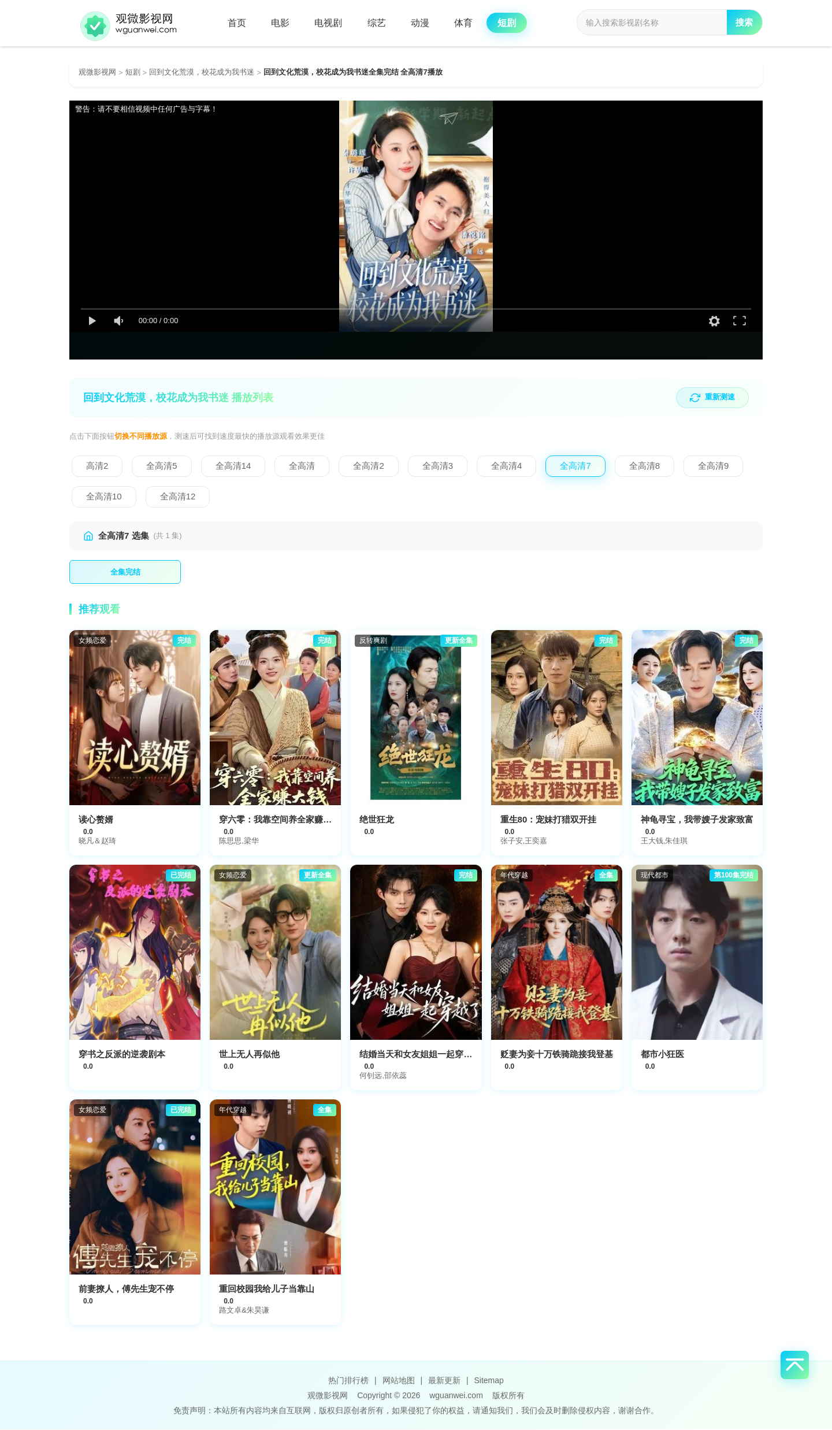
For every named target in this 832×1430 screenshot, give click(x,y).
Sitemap (488, 1380)
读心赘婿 (96, 820)
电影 (282, 23)
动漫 (424, 23)
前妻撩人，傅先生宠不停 (126, 1289)
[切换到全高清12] (178, 496)
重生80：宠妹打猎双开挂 (548, 820)
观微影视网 (97, 72)
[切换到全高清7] (575, 466)
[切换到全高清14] (233, 466)
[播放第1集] (125, 572)
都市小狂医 (662, 1054)
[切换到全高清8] (644, 466)
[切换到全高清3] (437, 466)
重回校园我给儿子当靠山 (266, 1289)
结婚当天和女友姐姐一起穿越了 (420, 1054)
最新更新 (444, 1380)
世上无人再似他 (249, 1054)
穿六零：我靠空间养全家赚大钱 (279, 820)
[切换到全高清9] (713, 466)
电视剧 (331, 23)
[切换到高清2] (97, 466)
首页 (237, 23)
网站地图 (398, 1380)
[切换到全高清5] (161, 466)
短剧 (513, 23)
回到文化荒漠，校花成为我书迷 (201, 72)
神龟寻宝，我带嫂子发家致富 (697, 820)
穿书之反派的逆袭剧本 (122, 1054)
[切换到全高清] (301, 466)
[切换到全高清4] (506, 466)
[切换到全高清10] (104, 496)
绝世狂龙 (376, 820)
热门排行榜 (348, 1380)
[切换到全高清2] (368, 466)
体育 (469, 23)
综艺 (380, 23)
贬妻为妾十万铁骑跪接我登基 (556, 1054)
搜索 (743, 23)
